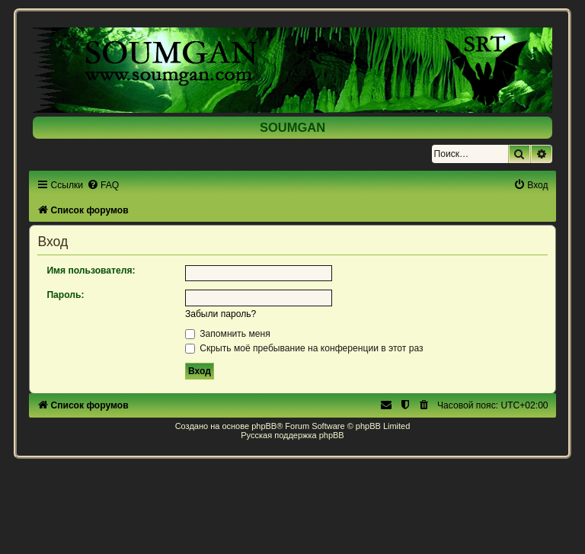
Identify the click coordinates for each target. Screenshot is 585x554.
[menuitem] (103, 185)
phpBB (264, 426)
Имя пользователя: (90, 270)
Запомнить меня (227, 333)
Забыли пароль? (220, 314)
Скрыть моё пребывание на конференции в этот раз (304, 348)
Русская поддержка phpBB (292, 435)
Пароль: (65, 295)
